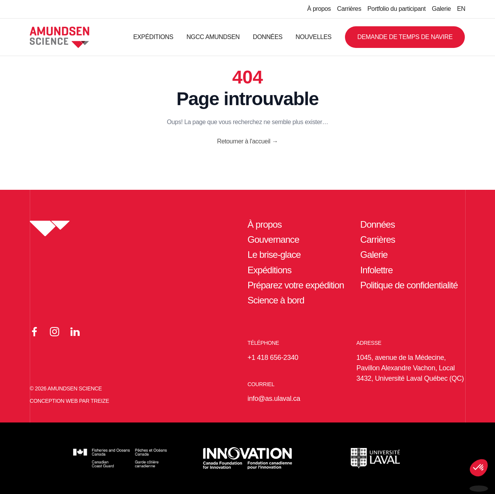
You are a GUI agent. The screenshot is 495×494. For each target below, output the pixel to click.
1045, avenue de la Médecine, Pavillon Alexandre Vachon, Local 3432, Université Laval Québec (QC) (410, 368)
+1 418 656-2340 (273, 357)
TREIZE (99, 401)
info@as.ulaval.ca (274, 398)
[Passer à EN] (461, 9)
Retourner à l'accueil (247, 141)
